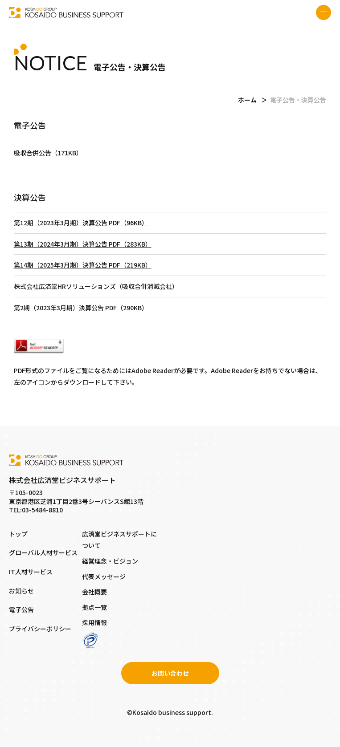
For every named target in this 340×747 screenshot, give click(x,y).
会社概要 (94, 591)
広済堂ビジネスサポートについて (119, 539)
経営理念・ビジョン (110, 560)
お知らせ (21, 590)
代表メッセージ (104, 576)
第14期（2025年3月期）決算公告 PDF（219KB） (83, 264)
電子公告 (21, 609)
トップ (18, 533)
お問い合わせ (170, 673)
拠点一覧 (94, 607)
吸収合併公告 (32, 152)
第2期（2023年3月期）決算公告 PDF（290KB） (81, 307)
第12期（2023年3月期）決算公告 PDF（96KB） (81, 222)
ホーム (247, 99)
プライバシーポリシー (40, 628)
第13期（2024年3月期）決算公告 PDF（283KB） (83, 244)
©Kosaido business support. (170, 712)
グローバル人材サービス (43, 552)
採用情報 (94, 622)
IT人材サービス (31, 571)
